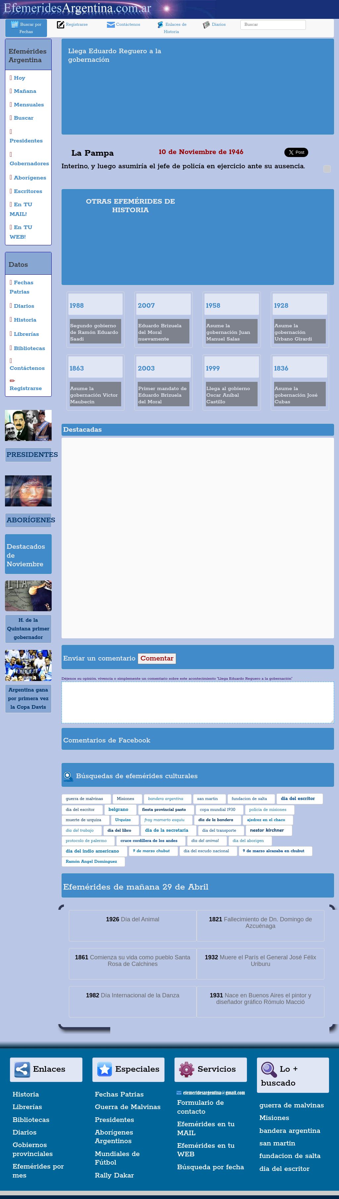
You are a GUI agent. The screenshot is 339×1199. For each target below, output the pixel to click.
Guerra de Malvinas (128, 1107)
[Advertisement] (271, 86)
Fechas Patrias (119, 1094)
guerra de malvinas (292, 1105)
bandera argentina (290, 1131)
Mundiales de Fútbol (117, 1158)
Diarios (214, 25)
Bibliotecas (31, 1120)
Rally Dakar (114, 1175)
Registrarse (72, 25)
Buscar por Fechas (26, 27)
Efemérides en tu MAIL (206, 1129)
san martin (278, 1143)
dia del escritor (285, 1169)
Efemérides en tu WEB (206, 1150)
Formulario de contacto (200, 1107)
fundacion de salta (290, 1156)
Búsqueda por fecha (210, 1167)
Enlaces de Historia (171, 27)
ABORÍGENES (31, 520)
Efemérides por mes (38, 1171)
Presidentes (114, 1120)
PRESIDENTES (32, 455)
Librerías (27, 1107)
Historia (26, 1094)
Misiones (274, 1118)
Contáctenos (123, 25)
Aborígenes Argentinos (114, 1137)
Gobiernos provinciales (33, 1149)
